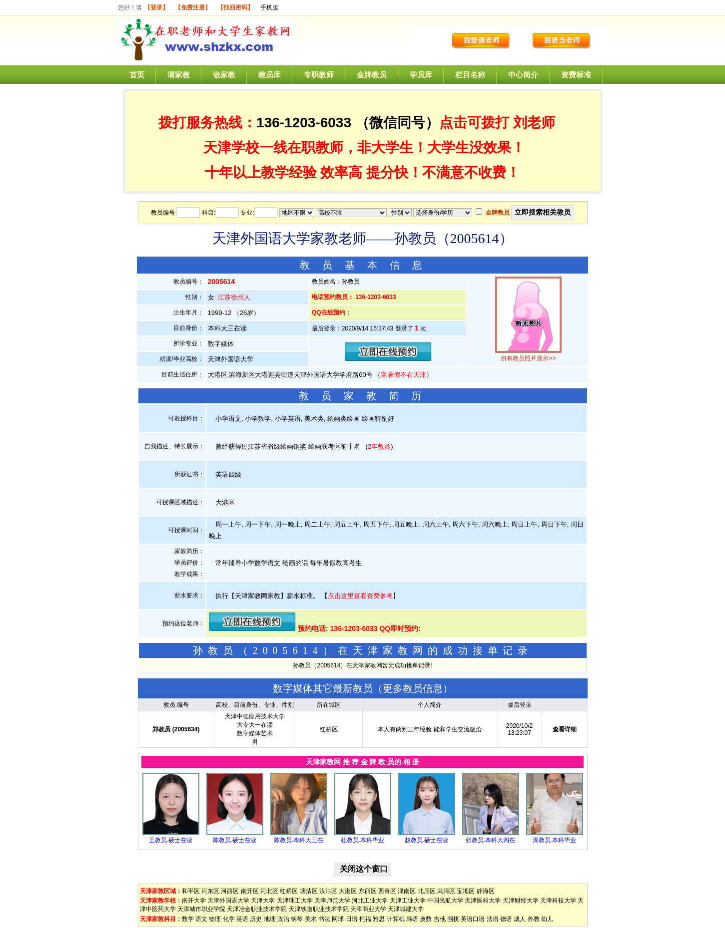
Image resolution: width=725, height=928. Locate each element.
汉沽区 (328, 891)
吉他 (440, 919)
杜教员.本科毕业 (362, 840)
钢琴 (297, 919)
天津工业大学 (408, 900)
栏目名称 (470, 74)
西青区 (387, 891)
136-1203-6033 (303, 122)
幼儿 (547, 919)
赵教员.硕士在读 (426, 840)
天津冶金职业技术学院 (257, 909)
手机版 (269, 7)
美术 (311, 919)
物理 (215, 919)
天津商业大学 (368, 909)
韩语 (412, 919)
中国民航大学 (445, 900)
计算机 (396, 919)
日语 (352, 919)
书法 (324, 919)
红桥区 (289, 891)
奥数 (426, 919)
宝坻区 (466, 891)
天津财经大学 (521, 900)
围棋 (453, 919)
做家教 (224, 74)
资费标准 (576, 74)
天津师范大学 (332, 900)
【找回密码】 (235, 7)
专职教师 (319, 74)
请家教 (178, 74)
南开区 (250, 891)
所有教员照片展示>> (528, 358)
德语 (506, 919)
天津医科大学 (483, 900)
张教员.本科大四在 (490, 840)
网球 (338, 919)
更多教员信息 (413, 688)
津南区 (407, 891)
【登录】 (156, 7)
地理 (270, 919)
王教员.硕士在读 (170, 840)
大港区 (348, 891)
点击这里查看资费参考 (360, 596)
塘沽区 (309, 891)
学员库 (421, 74)
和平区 (191, 891)
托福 (365, 919)
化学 (229, 919)
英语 (242, 919)
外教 (534, 919)
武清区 (446, 891)
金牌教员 (372, 74)
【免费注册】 (193, 7)
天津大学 (263, 900)
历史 (256, 919)
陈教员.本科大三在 (298, 840)
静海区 (486, 891)
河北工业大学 (370, 900)
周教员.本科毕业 (554, 840)
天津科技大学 (558, 900)
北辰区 (427, 891)
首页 (136, 74)
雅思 (379, 919)
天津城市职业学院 (201, 909)
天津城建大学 (406, 909)
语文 (201, 919)
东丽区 (368, 891)
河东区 (210, 891)
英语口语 (473, 919)
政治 (283, 919)
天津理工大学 (295, 900)
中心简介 (523, 74)
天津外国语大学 (228, 900)
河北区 (269, 891)
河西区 (230, 891)
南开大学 (194, 900)
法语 (493, 919)
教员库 (269, 74)
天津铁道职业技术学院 (319, 909)
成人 (520, 919)
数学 (188, 919)
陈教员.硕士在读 (234, 840)
